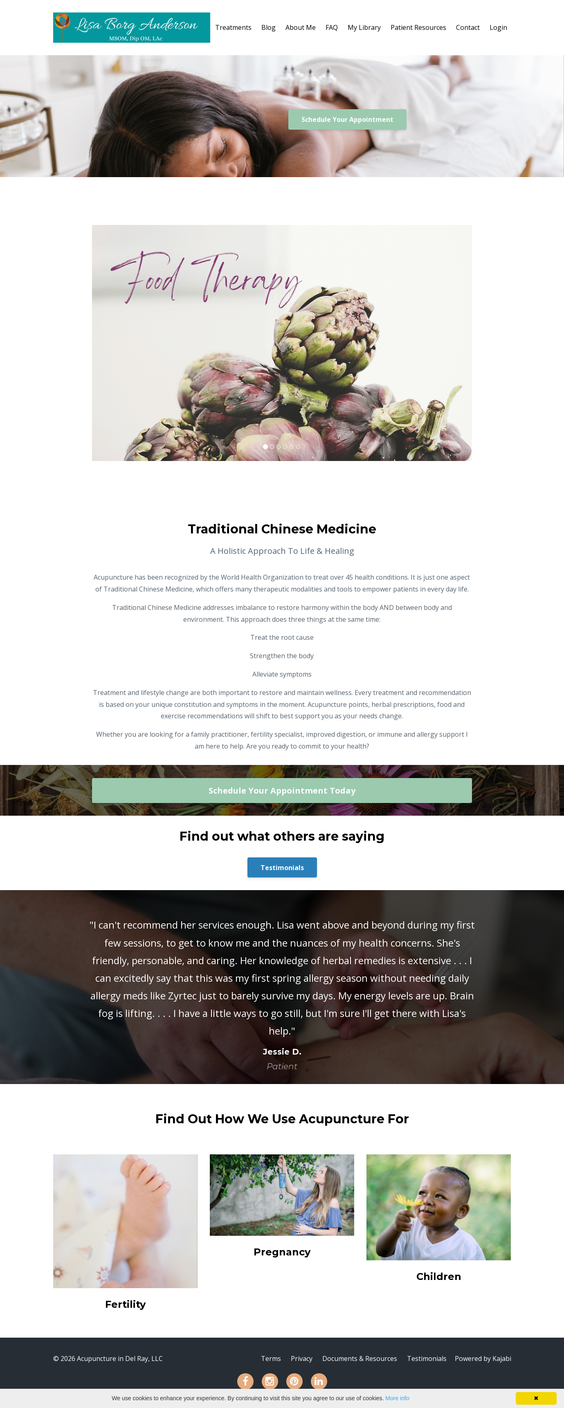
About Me (300, 27)
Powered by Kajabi (483, 1358)
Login (498, 27)
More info (397, 1398)
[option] (282, 987)
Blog (268, 27)
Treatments (233, 27)
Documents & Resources (359, 1358)
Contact (468, 27)
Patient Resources (418, 27)
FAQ (332, 27)
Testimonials (282, 867)
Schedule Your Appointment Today (282, 790)
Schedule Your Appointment (347, 119)
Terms (271, 1358)
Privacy (301, 1358)
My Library (364, 27)
